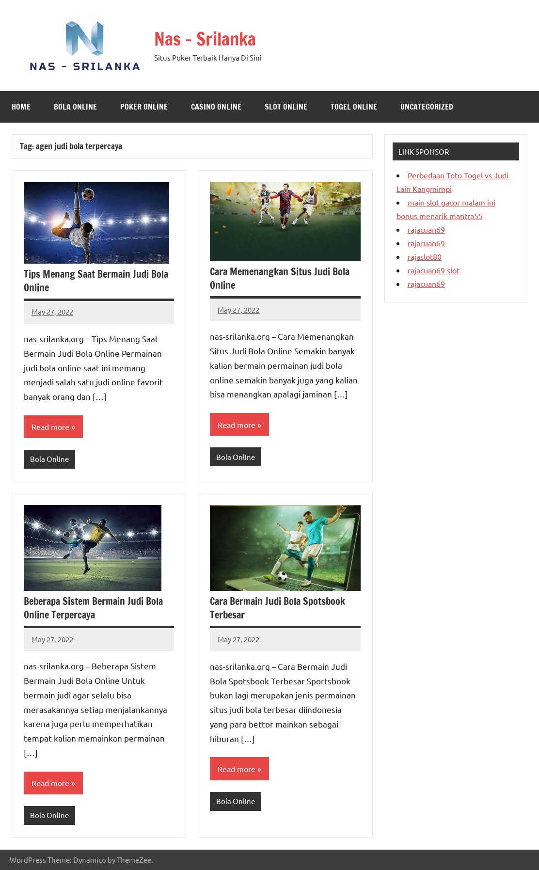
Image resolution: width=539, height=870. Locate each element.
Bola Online (75, 106)
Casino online (216, 106)
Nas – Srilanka (205, 39)
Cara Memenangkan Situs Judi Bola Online (279, 278)
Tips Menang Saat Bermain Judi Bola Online (96, 281)
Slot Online (286, 106)
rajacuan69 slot (434, 270)
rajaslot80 (425, 256)
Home (21, 106)
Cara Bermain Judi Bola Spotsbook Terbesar (277, 608)
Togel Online (354, 106)
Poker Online (144, 106)
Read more (50, 426)
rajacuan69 (426, 229)
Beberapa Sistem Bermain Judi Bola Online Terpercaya (93, 608)
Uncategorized (426, 106)
